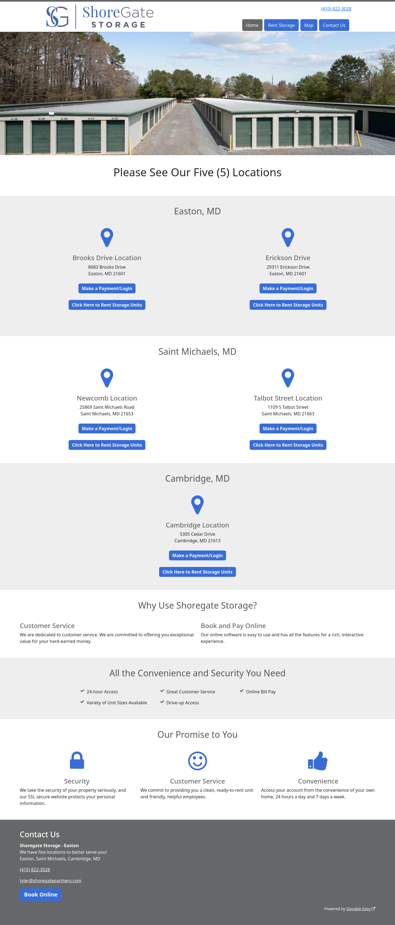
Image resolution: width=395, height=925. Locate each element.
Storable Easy (360, 908)
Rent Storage (281, 25)
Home (252, 25)
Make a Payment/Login (107, 288)
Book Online (41, 894)
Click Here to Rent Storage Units (107, 305)
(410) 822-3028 (336, 9)
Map (308, 25)
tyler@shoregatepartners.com (50, 881)
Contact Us (334, 25)
